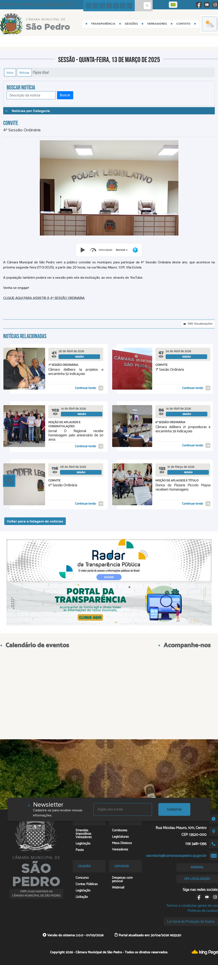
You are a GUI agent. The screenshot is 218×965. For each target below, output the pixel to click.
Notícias (24, 72)
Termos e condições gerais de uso (192, 906)
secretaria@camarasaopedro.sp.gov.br (176, 856)
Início (10, 72)
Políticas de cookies (203, 911)
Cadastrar (174, 809)
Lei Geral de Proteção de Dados (191, 922)
